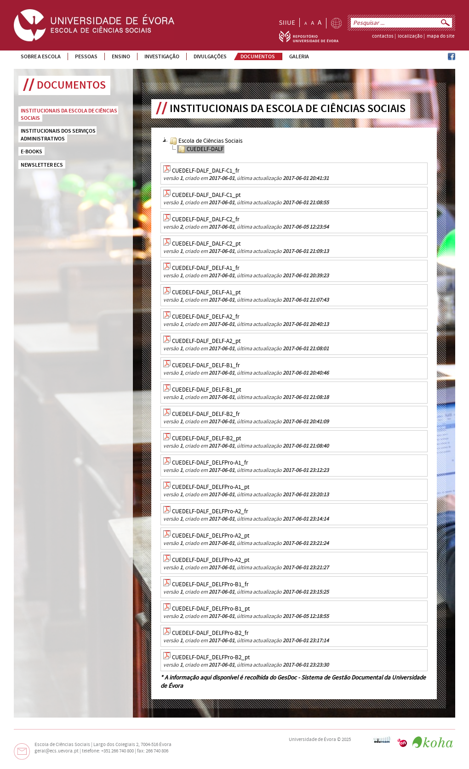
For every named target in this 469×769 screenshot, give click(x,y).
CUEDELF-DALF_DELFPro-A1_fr (210, 463)
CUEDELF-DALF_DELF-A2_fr (206, 317)
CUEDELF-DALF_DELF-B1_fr (206, 365)
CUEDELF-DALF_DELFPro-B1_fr (210, 584)
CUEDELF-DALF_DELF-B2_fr (206, 414)
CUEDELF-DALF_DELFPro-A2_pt (210, 536)
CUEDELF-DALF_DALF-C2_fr (206, 219)
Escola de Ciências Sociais (206, 141)
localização (410, 36)
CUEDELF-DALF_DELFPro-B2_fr (210, 633)
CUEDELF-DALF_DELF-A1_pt (206, 292)
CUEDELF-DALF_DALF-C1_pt (206, 195)
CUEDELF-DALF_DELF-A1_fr (206, 268)
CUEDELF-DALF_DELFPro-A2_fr (210, 511)
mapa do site (440, 36)
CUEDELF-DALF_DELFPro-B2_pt (211, 657)
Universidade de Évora (312, 739)
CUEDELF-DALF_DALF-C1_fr (206, 171)
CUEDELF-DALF (200, 149)
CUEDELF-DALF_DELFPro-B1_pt (211, 609)
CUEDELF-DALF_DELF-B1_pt (206, 390)
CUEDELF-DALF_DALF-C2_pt (206, 244)
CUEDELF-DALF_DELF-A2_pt (206, 341)
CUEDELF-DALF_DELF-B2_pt (206, 438)
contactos (383, 36)
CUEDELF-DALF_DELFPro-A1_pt (210, 487)
